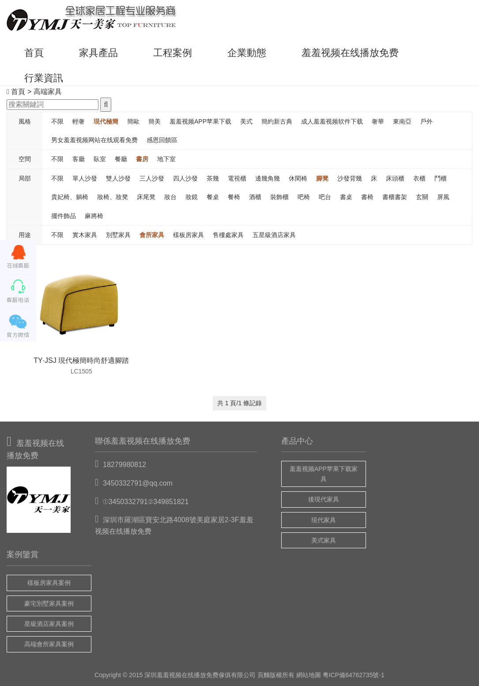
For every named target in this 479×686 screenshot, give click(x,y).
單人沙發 (84, 178)
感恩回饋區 (162, 139)
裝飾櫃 (279, 196)
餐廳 (121, 158)
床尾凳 (146, 196)
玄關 (422, 196)
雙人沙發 (118, 178)
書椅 (367, 196)
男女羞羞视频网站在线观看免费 (94, 139)
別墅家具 (118, 234)
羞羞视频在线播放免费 (350, 52)
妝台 (170, 196)
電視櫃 (237, 178)
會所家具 (152, 234)
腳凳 (322, 178)
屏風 (443, 196)
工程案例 (172, 52)
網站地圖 (308, 674)
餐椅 (234, 196)
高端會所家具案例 (49, 644)
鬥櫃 (440, 178)
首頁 (34, 52)
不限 (57, 121)
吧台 (325, 196)
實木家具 (84, 234)
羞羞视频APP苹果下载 (200, 121)
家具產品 (98, 52)
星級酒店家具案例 (49, 623)
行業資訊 (43, 77)
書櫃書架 (394, 196)
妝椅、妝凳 (112, 196)
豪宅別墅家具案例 (49, 603)
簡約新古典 (276, 121)
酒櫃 (255, 196)
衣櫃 (419, 178)
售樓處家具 (228, 234)
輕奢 (78, 121)
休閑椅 (298, 178)
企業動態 (246, 52)
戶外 (426, 121)
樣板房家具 (188, 234)
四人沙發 (185, 178)
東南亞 (402, 121)
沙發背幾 (349, 178)
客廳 (78, 158)
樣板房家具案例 (49, 582)
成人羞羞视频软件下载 (332, 121)
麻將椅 (94, 215)
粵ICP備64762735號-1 (354, 674)
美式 (246, 121)
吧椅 (304, 196)
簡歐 (133, 121)
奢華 (378, 121)
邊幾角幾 (267, 178)
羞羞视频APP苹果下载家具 (324, 473)
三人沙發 (152, 178)
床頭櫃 (395, 178)
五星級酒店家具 (274, 234)
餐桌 (213, 196)
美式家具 (323, 540)
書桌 (346, 196)
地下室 (166, 158)
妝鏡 (191, 196)
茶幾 (213, 178)
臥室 (100, 158)
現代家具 (323, 520)
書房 (142, 158)
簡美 (154, 121)
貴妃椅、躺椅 (69, 196)
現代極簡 (106, 121)
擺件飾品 (63, 215)
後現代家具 (323, 499)
